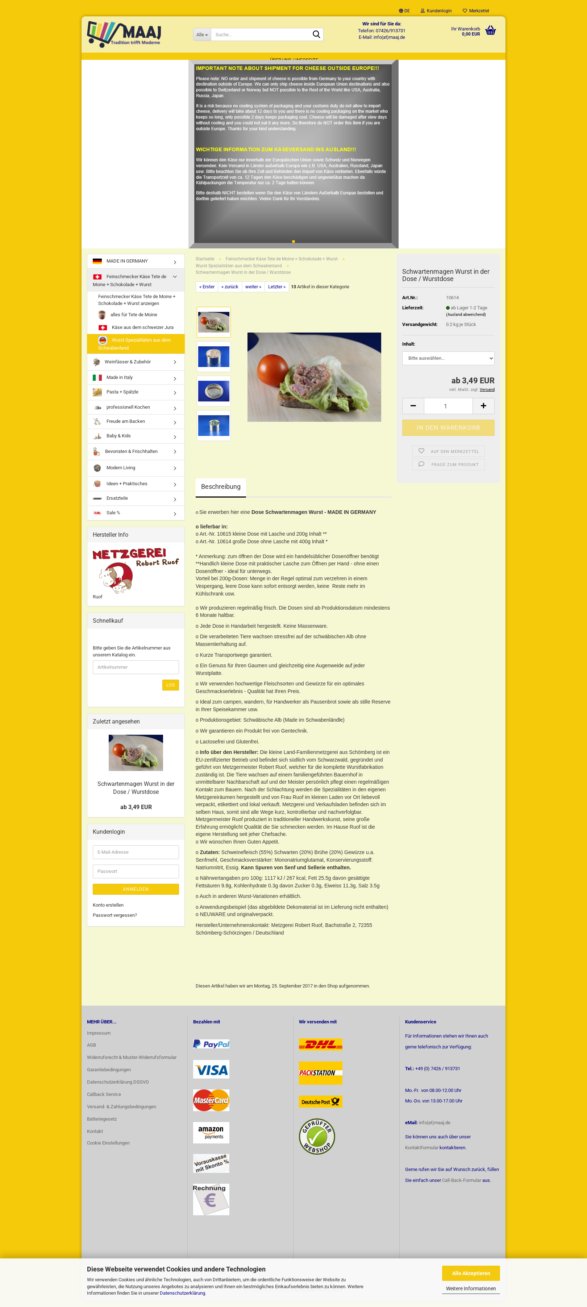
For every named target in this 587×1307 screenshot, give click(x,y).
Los (170, 691)
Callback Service (104, 1101)
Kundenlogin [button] (436, 10)
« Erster (207, 294)
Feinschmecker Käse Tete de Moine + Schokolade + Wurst (129, 287)
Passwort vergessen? (115, 922)
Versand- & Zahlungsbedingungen (121, 1114)
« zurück (229, 294)
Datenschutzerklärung (182, 1293)
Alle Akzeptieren (471, 1273)
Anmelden (136, 896)
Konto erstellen (108, 912)
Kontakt (95, 1138)
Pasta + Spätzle (115, 399)
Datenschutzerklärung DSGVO (118, 1089)
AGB (91, 1052)
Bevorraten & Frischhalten (125, 458)
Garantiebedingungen (109, 1077)
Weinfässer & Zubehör (122, 369)
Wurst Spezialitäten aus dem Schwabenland (134, 350)
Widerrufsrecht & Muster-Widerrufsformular (131, 1064)
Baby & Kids (112, 443)
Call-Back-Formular (461, 1187)
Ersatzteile (110, 505)
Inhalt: (408, 351)
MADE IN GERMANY (120, 268)
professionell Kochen (121, 415)
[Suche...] (202, 34)
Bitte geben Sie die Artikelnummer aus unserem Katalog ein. (132, 658)
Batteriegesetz (102, 1126)
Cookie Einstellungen (108, 1150)
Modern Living (114, 475)
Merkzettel (476, 10)
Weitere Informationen (471, 1288)
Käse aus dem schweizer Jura (136, 334)
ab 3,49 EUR (136, 814)
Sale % (106, 520)
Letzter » (277, 294)
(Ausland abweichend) (466, 321)
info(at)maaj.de (434, 1130)
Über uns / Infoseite (294, 60)
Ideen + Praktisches (120, 491)
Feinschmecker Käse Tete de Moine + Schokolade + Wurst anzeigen (136, 307)
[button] (404, 10)
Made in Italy (113, 385)
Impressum (99, 1040)
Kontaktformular (421, 1155)
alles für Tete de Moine (127, 322)
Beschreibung (221, 494)
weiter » (253, 294)
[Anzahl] (448, 413)
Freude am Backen (119, 428)
